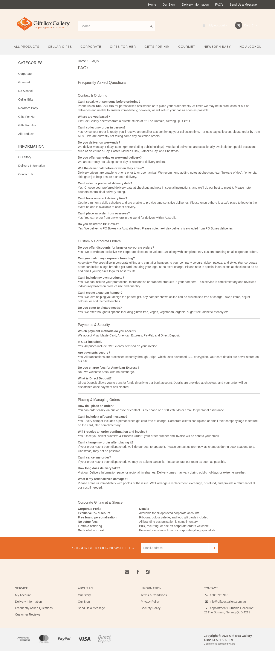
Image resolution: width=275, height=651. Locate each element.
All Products (26, 46)
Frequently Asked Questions (34, 608)
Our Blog (84, 601)
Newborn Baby (217, 46)
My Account (214, 25)
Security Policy (150, 608)
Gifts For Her (123, 46)
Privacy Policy (150, 601)
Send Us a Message (243, 4)
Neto (232, 643)
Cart (246, 25)
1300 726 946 (216, 595)
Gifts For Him (157, 46)
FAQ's (219, 4)
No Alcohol (250, 46)
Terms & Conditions (154, 595)
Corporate (91, 46)
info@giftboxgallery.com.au (225, 601)
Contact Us (25, 174)
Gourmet (186, 46)
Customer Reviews (27, 614)
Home (152, 4)
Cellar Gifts (60, 46)
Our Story (169, 4)
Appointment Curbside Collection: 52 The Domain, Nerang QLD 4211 (229, 610)
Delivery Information (195, 4)
